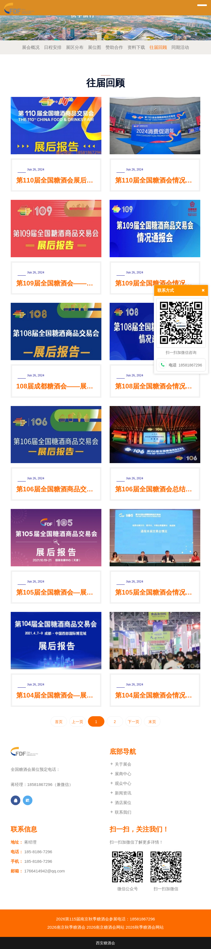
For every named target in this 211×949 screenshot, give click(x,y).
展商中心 (120, 773)
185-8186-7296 (38, 851)
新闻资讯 (120, 793)
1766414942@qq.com (44, 871)
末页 (152, 722)
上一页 (77, 722)
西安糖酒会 (105, 943)
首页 (59, 722)
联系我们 (120, 812)
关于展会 (120, 764)
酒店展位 (120, 802)
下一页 (133, 722)
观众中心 (120, 783)
